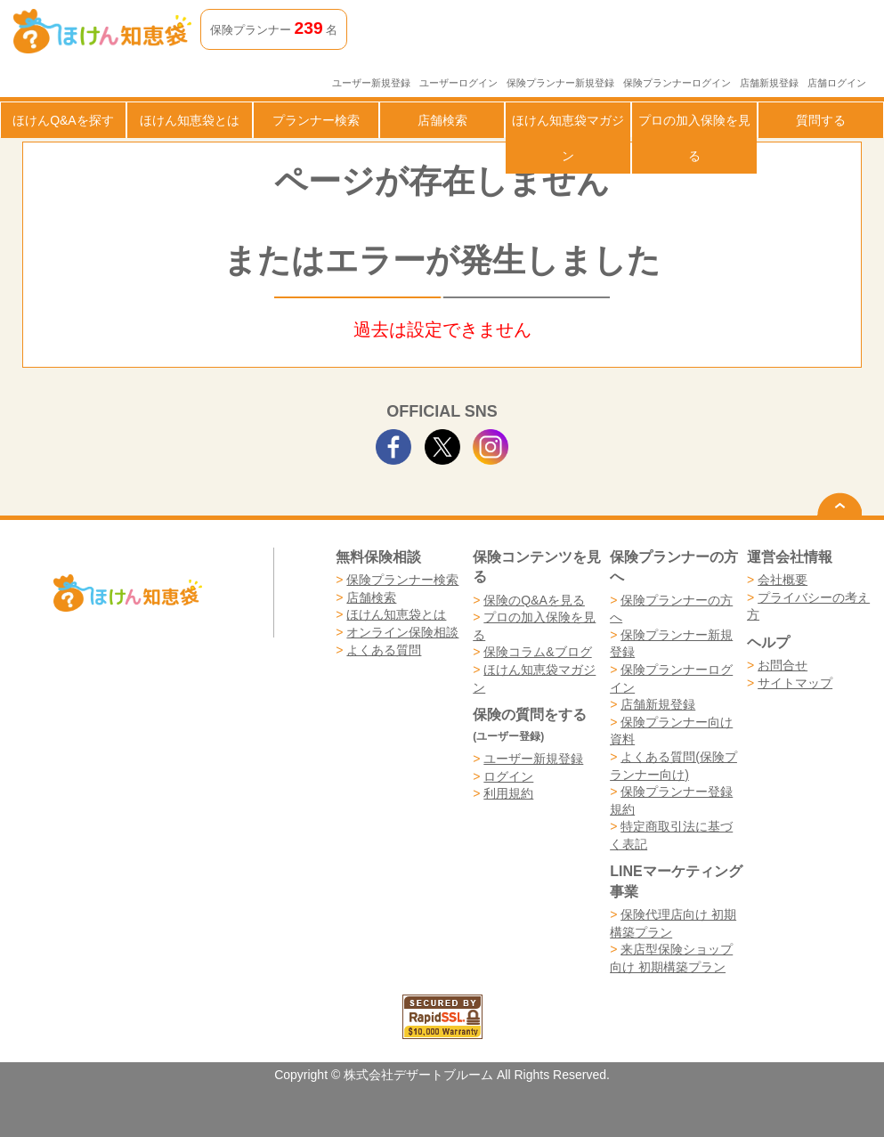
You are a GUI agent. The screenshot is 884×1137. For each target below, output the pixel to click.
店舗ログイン (836, 82)
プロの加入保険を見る (694, 138)
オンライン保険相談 (402, 632)
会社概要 (782, 580)
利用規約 (508, 793)
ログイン (508, 776)
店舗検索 (442, 120)
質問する (821, 120)
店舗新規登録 (769, 82)
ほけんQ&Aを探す (63, 120)
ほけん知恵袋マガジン (568, 138)
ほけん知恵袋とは (189, 120)
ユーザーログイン (458, 82)
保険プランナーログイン (677, 82)
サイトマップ (795, 683)
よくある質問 (383, 650)
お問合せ (782, 665)
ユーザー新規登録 (371, 82)
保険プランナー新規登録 (560, 82)
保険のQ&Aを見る (534, 600)
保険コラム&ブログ (537, 652)
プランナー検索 (316, 120)
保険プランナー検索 (402, 580)
